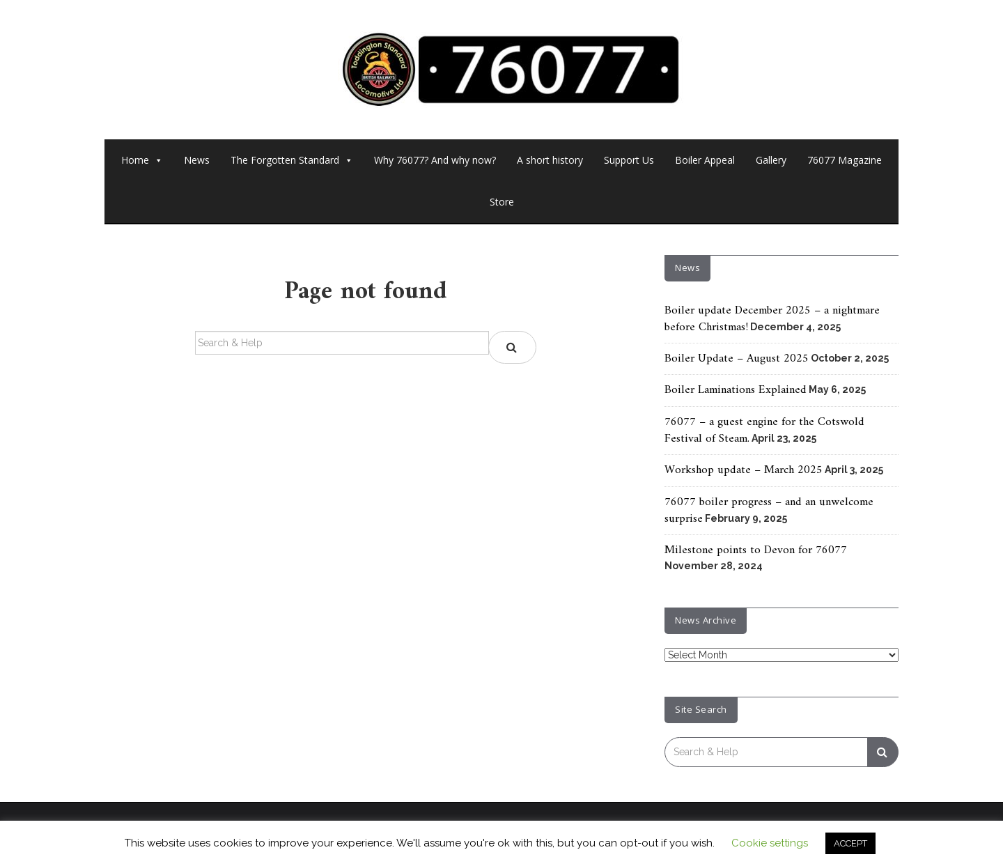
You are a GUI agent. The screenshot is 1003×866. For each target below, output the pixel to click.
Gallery (771, 160)
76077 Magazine (844, 160)
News (197, 160)
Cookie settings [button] (769, 843)
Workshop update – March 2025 (743, 470)
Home (142, 160)
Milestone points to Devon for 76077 (755, 550)
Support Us (629, 160)
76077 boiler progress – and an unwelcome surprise (768, 510)
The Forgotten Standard (292, 160)
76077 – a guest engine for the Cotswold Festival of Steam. (764, 430)
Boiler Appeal (705, 160)
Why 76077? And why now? (435, 160)
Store (502, 201)
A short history (550, 160)
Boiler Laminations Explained (735, 390)
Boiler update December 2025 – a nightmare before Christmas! (772, 319)
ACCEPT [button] (850, 843)
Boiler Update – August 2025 (736, 358)
